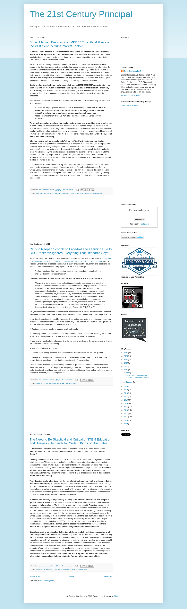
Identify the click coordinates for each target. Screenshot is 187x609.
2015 (126, 403)
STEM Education (81, 569)
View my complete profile (131, 95)
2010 (126, 420)
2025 (126, 356)
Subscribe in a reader (130, 106)
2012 (126, 413)
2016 (126, 400)
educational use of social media (91, 193)
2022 (126, 366)
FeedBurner (144, 224)
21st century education (61, 569)
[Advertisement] (71, 219)
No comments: (68, 190)
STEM (72, 569)
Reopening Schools (69, 383)
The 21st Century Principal (81, 14)
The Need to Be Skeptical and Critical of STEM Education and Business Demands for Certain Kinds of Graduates (70, 441)
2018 (126, 393)
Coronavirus (40, 383)
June (128, 373)
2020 (126, 386)
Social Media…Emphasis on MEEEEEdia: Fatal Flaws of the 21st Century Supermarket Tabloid (70, 44)
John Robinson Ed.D (132, 71)
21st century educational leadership (48, 193)
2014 (126, 407)
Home (71, 576)
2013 (126, 410)
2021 (126, 370)
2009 (126, 424)
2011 (126, 417)
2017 (126, 396)
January (129, 382)
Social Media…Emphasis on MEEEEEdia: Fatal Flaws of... (137, 377)
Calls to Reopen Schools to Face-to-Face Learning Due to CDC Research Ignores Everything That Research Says (71, 251)
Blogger (117, 596)
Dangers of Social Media (70, 193)
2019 (126, 390)
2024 (126, 360)
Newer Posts (35, 576)
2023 (126, 363)
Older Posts (107, 576)
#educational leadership (44, 569)
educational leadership (53, 383)
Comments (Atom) (47, 581)
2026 (126, 353)
